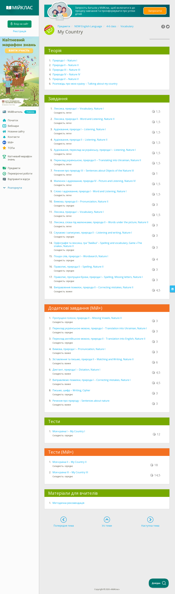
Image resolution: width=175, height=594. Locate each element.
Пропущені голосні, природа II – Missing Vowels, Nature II (87, 318)
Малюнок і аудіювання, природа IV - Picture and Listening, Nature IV (95, 181)
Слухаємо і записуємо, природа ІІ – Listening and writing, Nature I (93, 232)
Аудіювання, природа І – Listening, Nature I (80, 129)
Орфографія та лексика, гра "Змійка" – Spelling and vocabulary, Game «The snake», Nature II (98, 244)
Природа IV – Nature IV (66, 74)
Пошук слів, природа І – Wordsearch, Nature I (81, 256)
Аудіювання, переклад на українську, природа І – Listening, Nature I (95, 150)
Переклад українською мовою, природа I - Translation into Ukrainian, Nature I (99, 328)
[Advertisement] (107, 552)
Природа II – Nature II (65, 65)
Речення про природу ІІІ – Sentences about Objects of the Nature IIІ (94, 170)
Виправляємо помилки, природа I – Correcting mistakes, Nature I (91, 380)
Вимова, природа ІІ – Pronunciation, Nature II (81, 201)
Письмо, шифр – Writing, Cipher (71, 390)
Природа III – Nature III (66, 69)
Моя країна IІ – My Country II (69, 462)
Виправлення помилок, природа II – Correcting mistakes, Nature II (93, 287)
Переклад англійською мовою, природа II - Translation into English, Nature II (98, 338)
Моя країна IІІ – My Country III (70, 472)
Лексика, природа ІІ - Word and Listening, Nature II (84, 119)
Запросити (154, 10)
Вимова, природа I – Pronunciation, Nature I (78, 349)
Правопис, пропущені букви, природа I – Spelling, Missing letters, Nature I (98, 277)
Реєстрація (19, 31)
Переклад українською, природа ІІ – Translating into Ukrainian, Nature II (97, 160)
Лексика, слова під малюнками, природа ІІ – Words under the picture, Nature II (101, 222)
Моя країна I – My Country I (68, 431)
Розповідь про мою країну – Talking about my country (84, 83)
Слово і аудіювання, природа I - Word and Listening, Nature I (90, 191)
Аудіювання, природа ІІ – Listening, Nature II (80, 139)
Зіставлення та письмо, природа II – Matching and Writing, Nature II (93, 359)
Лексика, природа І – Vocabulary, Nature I (79, 108)
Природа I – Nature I (64, 60)
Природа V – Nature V (65, 79)
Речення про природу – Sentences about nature (80, 400)
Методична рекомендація (68, 503)
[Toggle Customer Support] (159, 583)
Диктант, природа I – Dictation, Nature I (76, 369)
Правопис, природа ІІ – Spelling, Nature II (79, 266)
